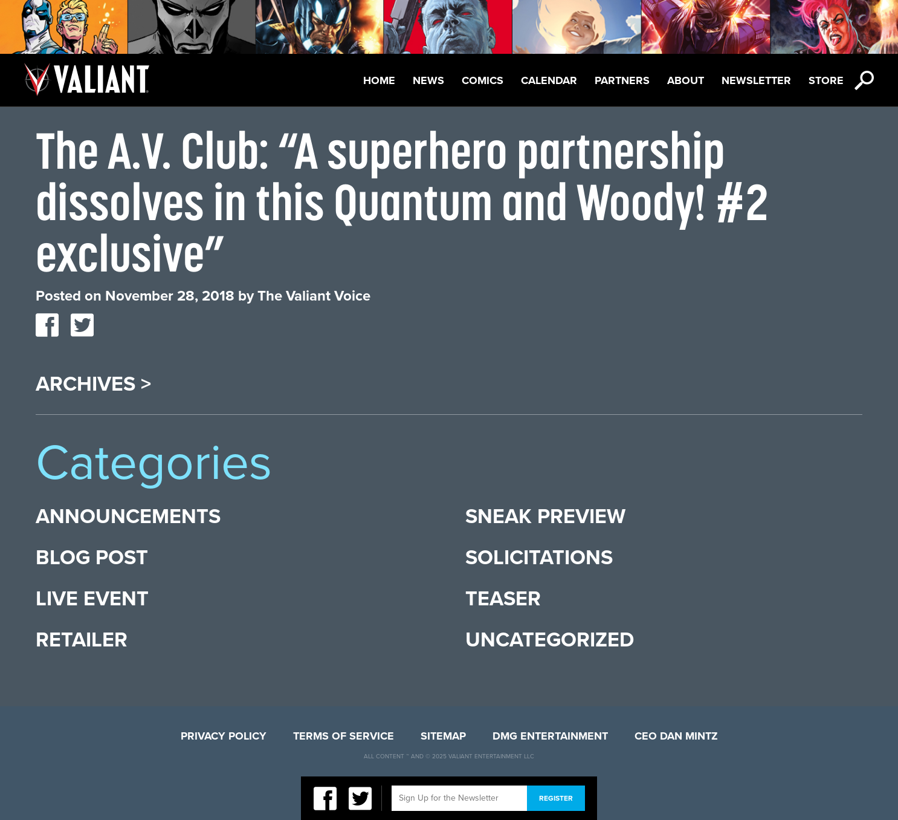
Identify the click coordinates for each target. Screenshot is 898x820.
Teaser (503, 599)
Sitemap (443, 736)
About (685, 80)
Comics (482, 80)
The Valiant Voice (313, 296)
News (428, 80)
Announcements (128, 516)
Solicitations (539, 557)
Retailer (82, 640)
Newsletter (756, 80)
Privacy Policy (223, 736)
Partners (622, 80)
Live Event (92, 599)
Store (826, 80)
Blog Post (92, 557)
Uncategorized (549, 640)
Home (379, 80)
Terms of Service (343, 736)
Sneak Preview (545, 516)
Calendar (549, 80)
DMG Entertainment (550, 736)
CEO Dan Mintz (676, 736)
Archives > (93, 384)
